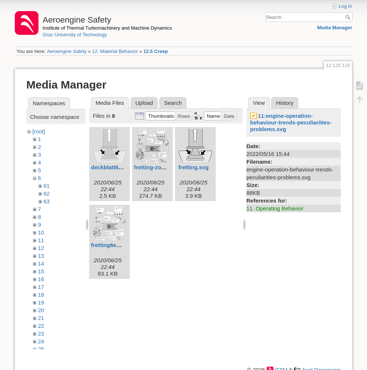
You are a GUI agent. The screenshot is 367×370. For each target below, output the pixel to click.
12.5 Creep (155, 51)
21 (41, 318)
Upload (144, 103)
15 (41, 271)
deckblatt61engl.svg (117, 167)
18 (41, 294)
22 (41, 326)
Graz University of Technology (75, 34)
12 (41, 248)
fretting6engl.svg (113, 245)
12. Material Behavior (115, 51)
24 (41, 341)
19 (41, 302)
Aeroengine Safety (67, 51)
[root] (39, 131)
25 (41, 349)
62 (47, 193)
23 (41, 333)
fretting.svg (193, 167)
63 (47, 201)
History (284, 103)
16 (41, 279)
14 (41, 263)
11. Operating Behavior (274, 208)
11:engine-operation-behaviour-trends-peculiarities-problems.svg (290, 122)
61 (47, 186)
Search (348, 17)
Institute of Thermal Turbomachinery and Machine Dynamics (107, 28)
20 (41, 310)
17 (41, 287)
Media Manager (334, 27)
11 (41, 240)
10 (41, 232)
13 (41, 256)
